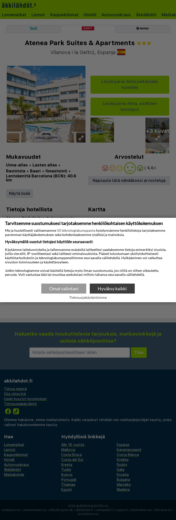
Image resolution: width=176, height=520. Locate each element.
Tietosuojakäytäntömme (88, 298)
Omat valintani (63, 288)
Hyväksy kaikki (112, 288)
